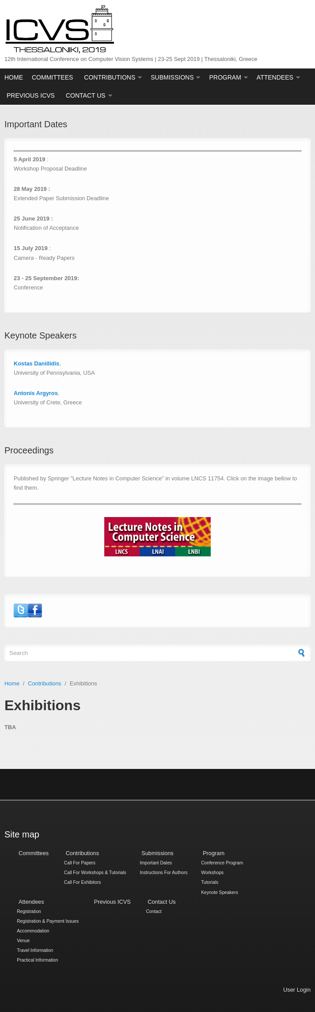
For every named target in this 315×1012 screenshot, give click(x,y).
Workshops (212, 873)
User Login (297, 989)
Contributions (109, 77)
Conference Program (222, 863)
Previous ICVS (31, 95)
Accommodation (33, 930)
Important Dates (156, 863)
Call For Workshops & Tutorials (95, 873)
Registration (29, 911)
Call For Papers (79, 863)
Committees (52, 77)
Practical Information (37, 960)
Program (225, 77)
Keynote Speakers (219, 892)
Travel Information (35, 950)
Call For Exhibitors (82, 882)
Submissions (172, 77)
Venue (23, 940)
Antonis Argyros (36, 393)
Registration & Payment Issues (48, 921)
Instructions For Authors (163, 873)
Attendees (275, 77)
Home (13, 77)
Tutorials (209, 882)
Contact (153, 911)
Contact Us (86, 95)
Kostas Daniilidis (36, 363)
